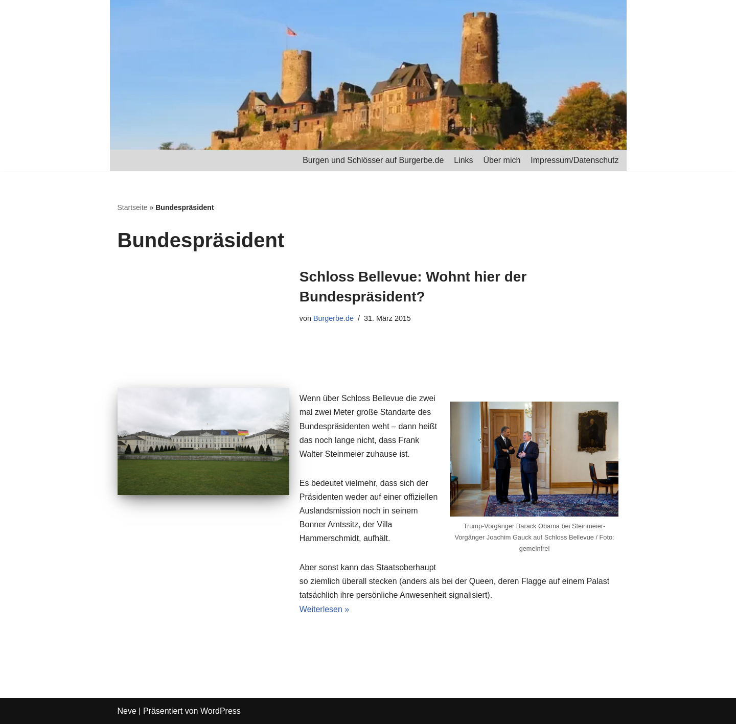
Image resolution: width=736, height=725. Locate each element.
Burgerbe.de (333, 318)
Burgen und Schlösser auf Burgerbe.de (373, 160)
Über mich (501, 160)
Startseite (133, 207)
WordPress (220, 712)
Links (463, 160)
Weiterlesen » (325, 609)
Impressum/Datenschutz (575, 160)
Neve (127, 712)
